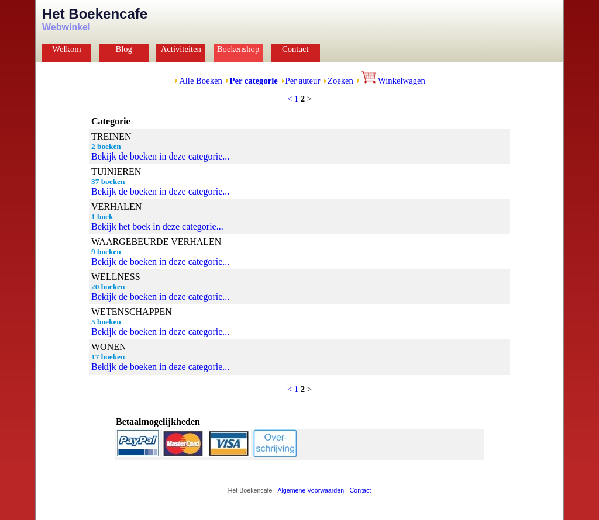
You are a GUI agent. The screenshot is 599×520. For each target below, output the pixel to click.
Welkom (66, 49)
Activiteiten (181, 49)
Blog (123, 49)
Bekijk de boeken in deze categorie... (160, 156)
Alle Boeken (200, 80)
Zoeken (340, 80)
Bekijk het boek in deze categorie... (157, 226)
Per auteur (303, 80)
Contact (295, 49)
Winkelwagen (393, 80)
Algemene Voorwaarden (310, 490)
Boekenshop (238, 49)
